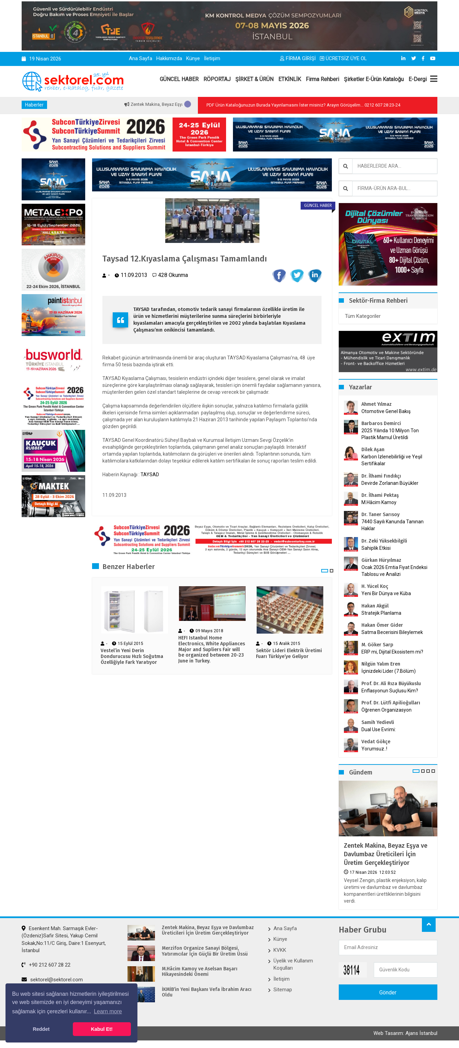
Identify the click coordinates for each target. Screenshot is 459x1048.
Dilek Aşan (372, 450)
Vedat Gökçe (375, 742)
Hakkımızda (169, 58)
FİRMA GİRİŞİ (298, 58)
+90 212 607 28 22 (46, 965)
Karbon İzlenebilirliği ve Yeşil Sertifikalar (391, 460)
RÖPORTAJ (217, 79)
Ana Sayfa (140, 58)
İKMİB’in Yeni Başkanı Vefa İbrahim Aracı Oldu (206, 992)
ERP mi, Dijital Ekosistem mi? (392, 652)
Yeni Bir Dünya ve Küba (386, 593)
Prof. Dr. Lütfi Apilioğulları (390, 703)
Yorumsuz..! (374, 748)
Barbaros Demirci (381, 423)
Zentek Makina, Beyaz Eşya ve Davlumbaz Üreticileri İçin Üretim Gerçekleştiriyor (385, 854)
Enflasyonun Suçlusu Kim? (389, 690)
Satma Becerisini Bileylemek (392, 632)
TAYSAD (150, 474)
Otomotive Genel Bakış (386, 411)
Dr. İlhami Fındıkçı (381, 476)
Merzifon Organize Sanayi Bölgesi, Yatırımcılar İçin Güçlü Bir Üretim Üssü (205, 951)
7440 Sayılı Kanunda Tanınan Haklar (392, 525)
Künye (193, 58)
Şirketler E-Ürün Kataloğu (374, 79)
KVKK (279, 950)
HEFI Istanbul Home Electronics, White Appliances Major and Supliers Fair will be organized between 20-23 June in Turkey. (211, 649)
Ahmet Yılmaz (376, 404)
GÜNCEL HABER (179, 79)
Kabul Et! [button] (102, 1029)
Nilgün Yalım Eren (380, 664)
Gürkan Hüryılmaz (381, 560)
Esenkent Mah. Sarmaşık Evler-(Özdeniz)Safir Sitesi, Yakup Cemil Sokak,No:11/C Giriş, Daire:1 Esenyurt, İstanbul (64, 939)
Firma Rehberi (322, 79)
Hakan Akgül (375, 606)
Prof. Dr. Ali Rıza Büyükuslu (391, 684)
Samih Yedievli (377, 722)
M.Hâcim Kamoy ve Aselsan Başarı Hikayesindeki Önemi (199, 972)
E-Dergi (417, 79)
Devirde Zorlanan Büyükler (389, 483)
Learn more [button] (108, 1011)
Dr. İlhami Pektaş (380, 495)
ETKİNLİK (289, 79)
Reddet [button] (41, 1029)
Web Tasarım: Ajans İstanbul (405, 1033)
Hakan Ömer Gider (382, 625)
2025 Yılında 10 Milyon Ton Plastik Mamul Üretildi (390, 434)
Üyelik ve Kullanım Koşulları (293, 964)
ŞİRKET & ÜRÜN (254, 79)
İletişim (212, 58)
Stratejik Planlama (381, 613)
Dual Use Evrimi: (378, 729)
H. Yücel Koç (374, 586)
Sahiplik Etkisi (376, 548)
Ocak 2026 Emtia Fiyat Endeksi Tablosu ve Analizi (394, 571)
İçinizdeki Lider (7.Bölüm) (388, 671)
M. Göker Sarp (377, 645)
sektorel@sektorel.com (52, 980)
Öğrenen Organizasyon (386, 710)
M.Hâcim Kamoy (378, 502)
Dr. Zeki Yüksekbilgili (384, 541)
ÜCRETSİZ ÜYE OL (343, 58)
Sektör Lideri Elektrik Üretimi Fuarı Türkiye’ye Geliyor (289, 653)
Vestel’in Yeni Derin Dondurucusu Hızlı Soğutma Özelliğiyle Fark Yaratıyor (132, 656)
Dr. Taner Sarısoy (380, 514)
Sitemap (282, 989)
